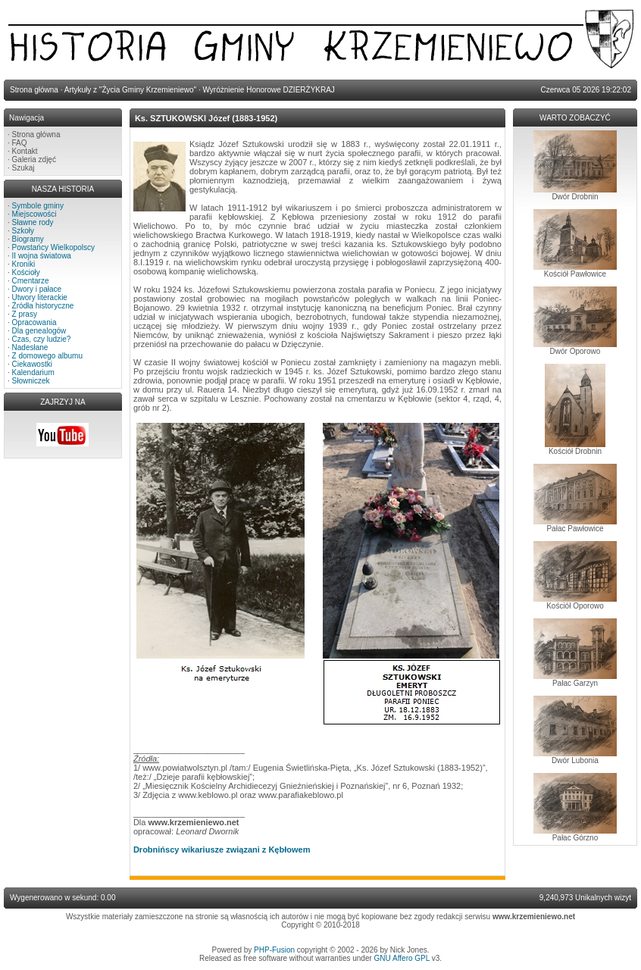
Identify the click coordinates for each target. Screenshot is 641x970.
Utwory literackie (39, 297)
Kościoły (26, 272)
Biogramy (28, 239)
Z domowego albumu (47, 356)
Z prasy (24, 314)
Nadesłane (30, 347)
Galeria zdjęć (34, 159)
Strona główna (36, 134)
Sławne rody (33, 222)
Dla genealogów (39, 331)
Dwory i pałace (37, 289)
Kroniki (24, 264)
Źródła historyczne (43, 306)
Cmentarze (30, 281)
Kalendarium (33, 372)
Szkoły (23, 231)
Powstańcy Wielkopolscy (53, 247)
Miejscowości (34, 214)
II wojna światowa (41, 256)
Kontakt (25, 151)
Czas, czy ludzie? (41, 339)
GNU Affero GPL (402, 958)
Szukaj (23, 168)
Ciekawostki (32, 364)
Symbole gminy (38, 206)
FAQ (19, 143)
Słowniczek (31, 381)
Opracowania (34, 322)
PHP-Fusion (274, 950)
